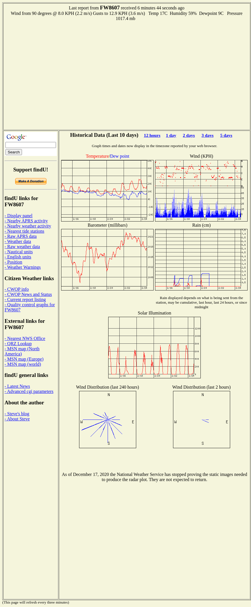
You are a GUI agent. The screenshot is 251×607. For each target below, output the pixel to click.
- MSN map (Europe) (24, 359)
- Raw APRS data (21, 236)
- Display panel (19, 215)
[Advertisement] (53, 74)
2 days (189, 135)
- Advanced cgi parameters (29, 391)
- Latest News (17, 386)
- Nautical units (19, 251)
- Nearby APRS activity (26, 220)
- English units (18, 256)
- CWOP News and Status (28, 294)
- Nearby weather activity (28, 226)
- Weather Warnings (23, 267)
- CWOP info (17, 289)
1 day (171, 135)
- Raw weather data (22, 246)
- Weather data (18, 241)
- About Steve (17, 418)
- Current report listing (25, 299)
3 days (208, 135)
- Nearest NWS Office (25, 338)
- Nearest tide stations (24, 231)
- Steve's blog (17, 413)
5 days (226, 135)
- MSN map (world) (23, 364)
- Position (13, 262)
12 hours (152, 135)
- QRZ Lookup (18, 343)
